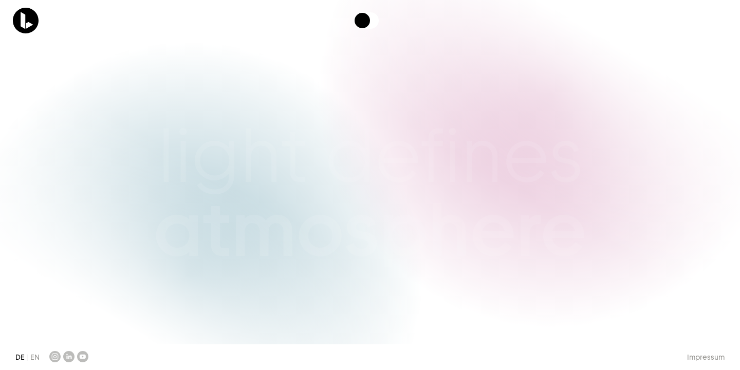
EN (35, 357)
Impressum (706, 357)
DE (20, 357)
